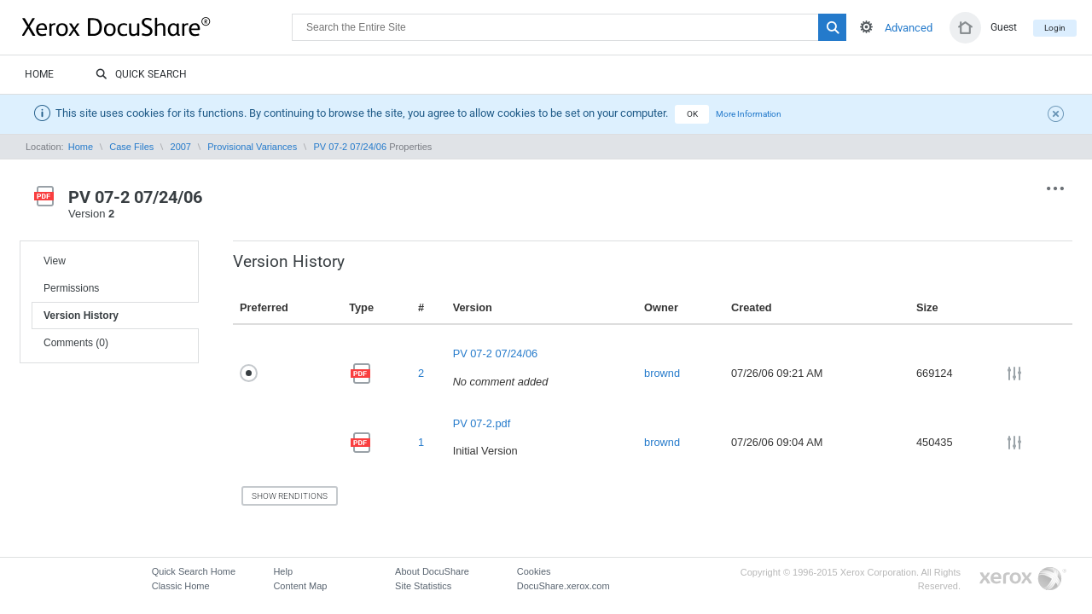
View (55, 261)
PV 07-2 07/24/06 (349, 147)
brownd (662, 373)
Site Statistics (423, 586)
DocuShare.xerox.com (563, 586)
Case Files (131, 147)
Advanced (908, 27)
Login (1055, 27)
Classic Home (181, 586)
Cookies (534, 571)
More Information (748, 114)
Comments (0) (76, 343)
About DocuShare (432, 571)
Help (283, 571)
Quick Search (141, 75)
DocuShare (157, 26)
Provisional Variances (252, 147)
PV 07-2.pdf (482, 423)
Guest (1003, 27)
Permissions (71, 288)
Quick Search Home (193, 571)
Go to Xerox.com (1022, 579)
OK (692, 114)
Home (39, 74)
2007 (181, 147)
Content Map (300, 586)
